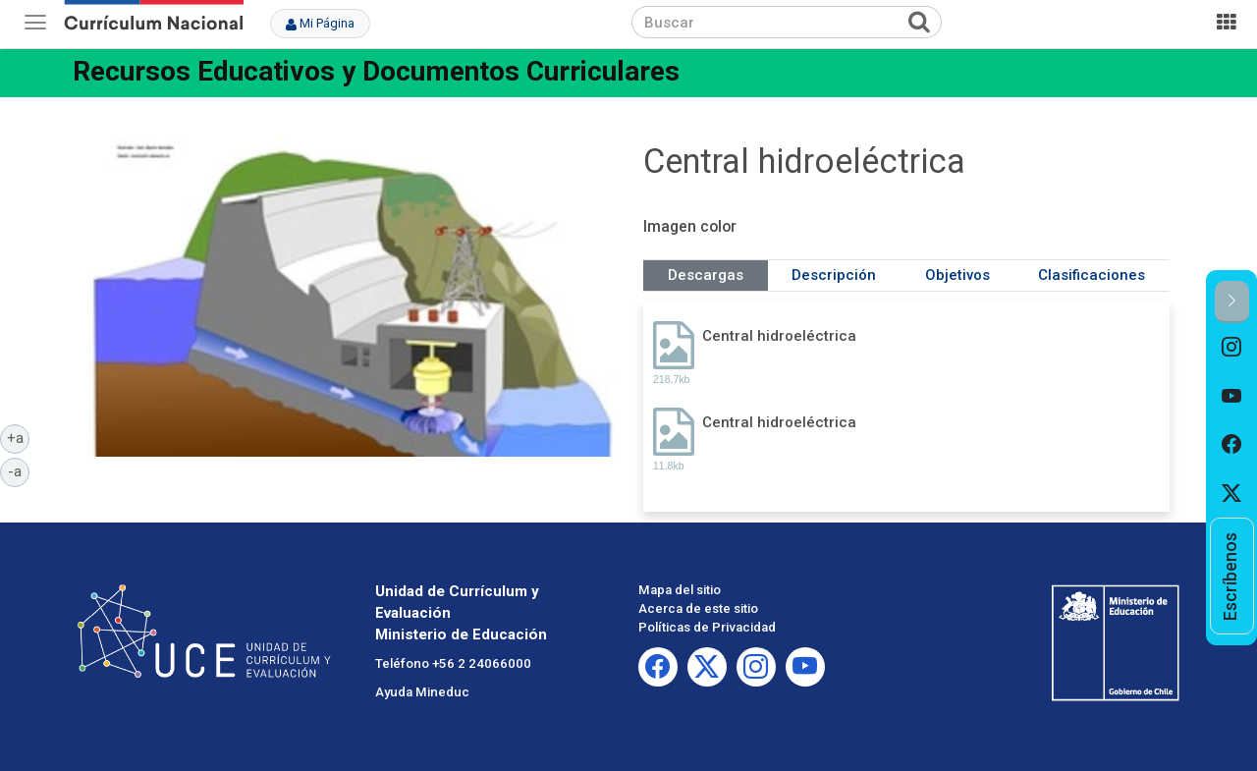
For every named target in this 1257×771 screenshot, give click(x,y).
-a (18, 470)
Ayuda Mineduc (422, 692)
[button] (1232, 302)
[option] (1232, 347)
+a (18, 437)
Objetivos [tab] (957, 275)
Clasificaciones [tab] (1091, 275)
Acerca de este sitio (698, 608)
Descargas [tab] (705, 275)
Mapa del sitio (679, 589)
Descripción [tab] (834, 275)
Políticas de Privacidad (707, 627)
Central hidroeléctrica (779, 336)
